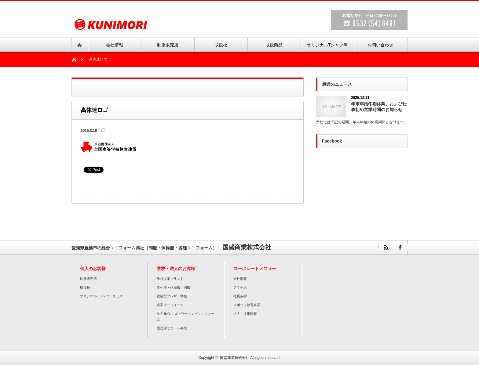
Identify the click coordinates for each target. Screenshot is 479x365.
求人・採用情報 (245, 314)
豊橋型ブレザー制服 (172, 296)
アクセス (240, 287)
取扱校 (85, 287)
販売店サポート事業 (172, 328)
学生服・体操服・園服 (173, 287)
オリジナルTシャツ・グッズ (101, 296)
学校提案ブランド (170, 278)
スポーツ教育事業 (246, 305)
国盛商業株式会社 (234, 358)
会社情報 (240, 278)
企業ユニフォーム (170, 305)
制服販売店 (88, 278)
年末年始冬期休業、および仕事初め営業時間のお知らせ (379, 106)
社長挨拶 (240, 296)
